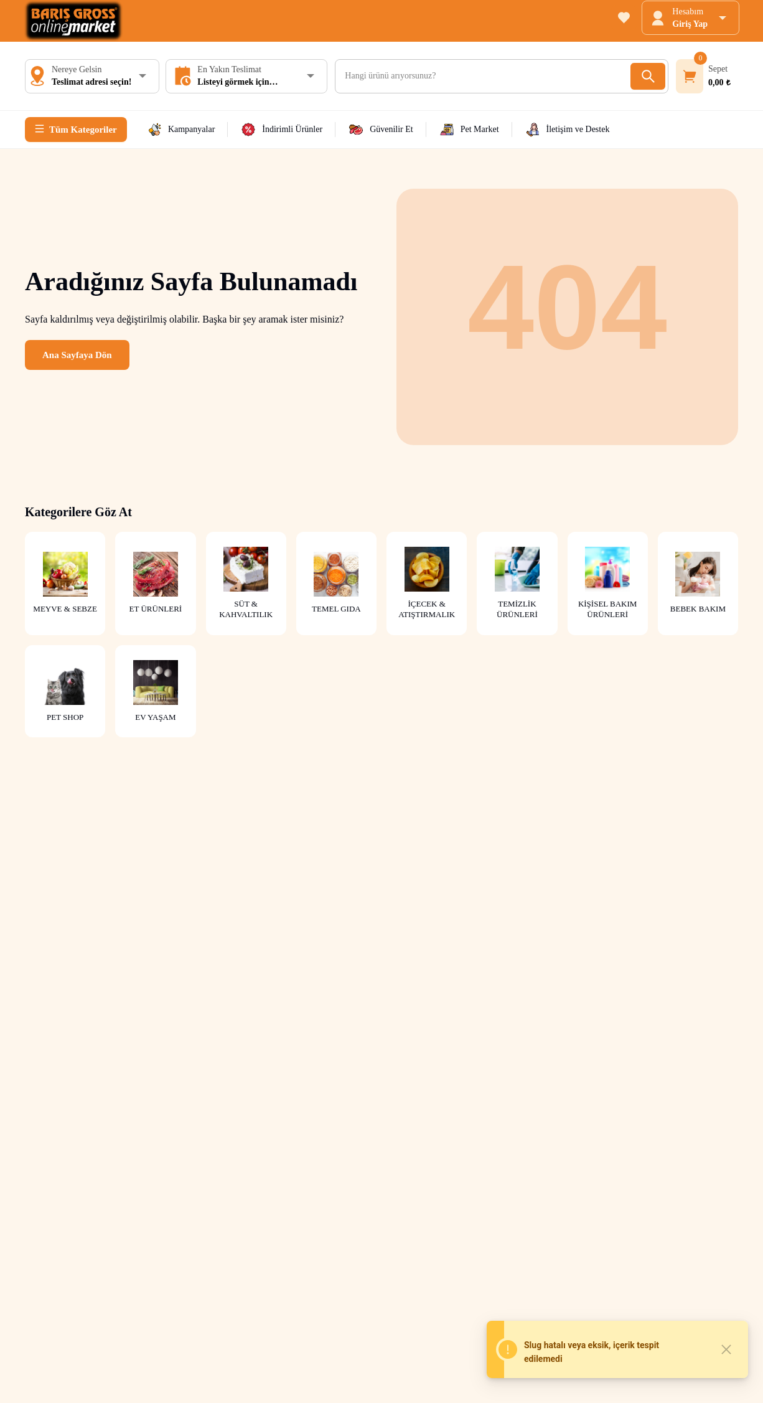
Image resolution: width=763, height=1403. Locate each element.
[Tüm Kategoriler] (76, 129)
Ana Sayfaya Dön (77, 355)
